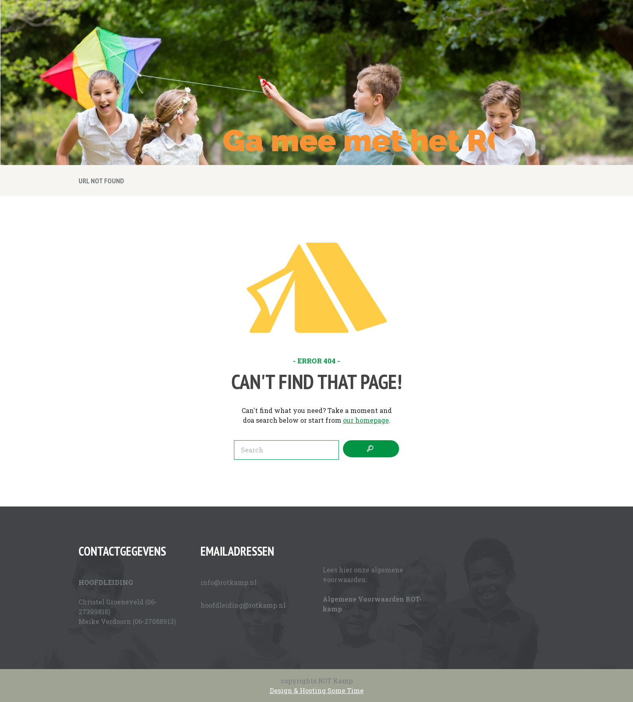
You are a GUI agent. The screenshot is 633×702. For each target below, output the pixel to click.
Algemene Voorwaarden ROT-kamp (372, 604)
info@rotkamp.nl (229, 582)
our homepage (366, 420)
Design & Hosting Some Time (317, 690)
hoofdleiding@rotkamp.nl (243, 605)
